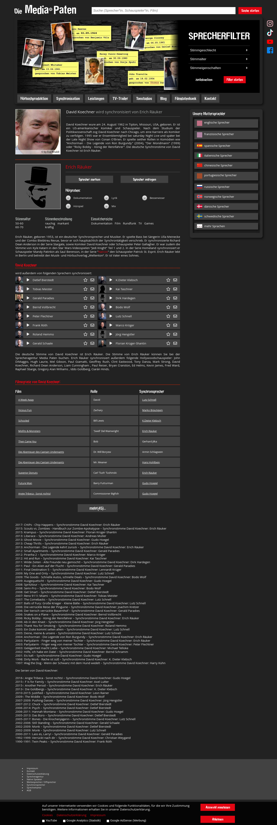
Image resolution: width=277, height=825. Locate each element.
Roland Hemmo (43, 334)
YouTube (51, 820)
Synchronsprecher (36, 784)
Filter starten (235, 79)
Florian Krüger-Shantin (131, 343)
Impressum (32, 768)
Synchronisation (68, 98)
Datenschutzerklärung (38, 773)
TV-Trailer (120, 98)
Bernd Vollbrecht (44, 307)
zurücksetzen (204, 79)
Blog (163, 98)
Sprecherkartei (34, 787)
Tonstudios (144, 98)
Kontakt (210, 98)
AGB (29, 790)
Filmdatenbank (185, 98)
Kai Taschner (124, 289)
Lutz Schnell (124, 316)
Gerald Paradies (43, 298)
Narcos (103, 252)
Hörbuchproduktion (34, 98)
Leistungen (96, 98)
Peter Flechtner (43, 316)
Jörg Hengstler (125, 334)
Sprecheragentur (35, 776)
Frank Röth (40, 325)
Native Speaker (34, 779)
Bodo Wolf (123, 307)
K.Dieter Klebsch (127, 280)
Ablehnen (217, 819)
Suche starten (250, 10)
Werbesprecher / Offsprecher (41, 782)
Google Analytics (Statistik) (83, 820)
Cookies (47, 815)
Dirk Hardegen (125, 298)
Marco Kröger (125, 325)
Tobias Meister (42, 289)
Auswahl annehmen (218, 807)
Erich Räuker (79, 167)
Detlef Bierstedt (43, 280)
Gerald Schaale (43, 343)
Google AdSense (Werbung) (128, 820)
